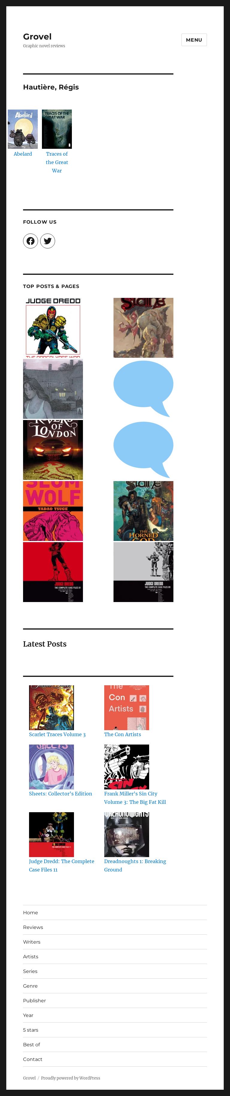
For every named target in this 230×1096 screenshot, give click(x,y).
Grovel (37, 36)
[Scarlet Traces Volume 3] (51, 707)
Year (28, 1015)
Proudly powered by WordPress (70, 1078)
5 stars (30, 1030)
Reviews (33, 927)
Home (30, 912)
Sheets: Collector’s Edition (60, 794)
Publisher (34, 1000)
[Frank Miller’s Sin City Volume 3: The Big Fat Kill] (126, 767)
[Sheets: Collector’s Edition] (51, 767)
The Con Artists (122, 734)
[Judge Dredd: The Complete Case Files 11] (51, 834)
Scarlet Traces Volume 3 (57, 734)
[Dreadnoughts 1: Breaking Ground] (126, 834)
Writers (31, 942)
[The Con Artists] (126, 707)
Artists (30, 956)
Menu (194, 40)
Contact (33, 1059)
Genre (30, 986)
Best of (31, 1045)
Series (30, 971)
